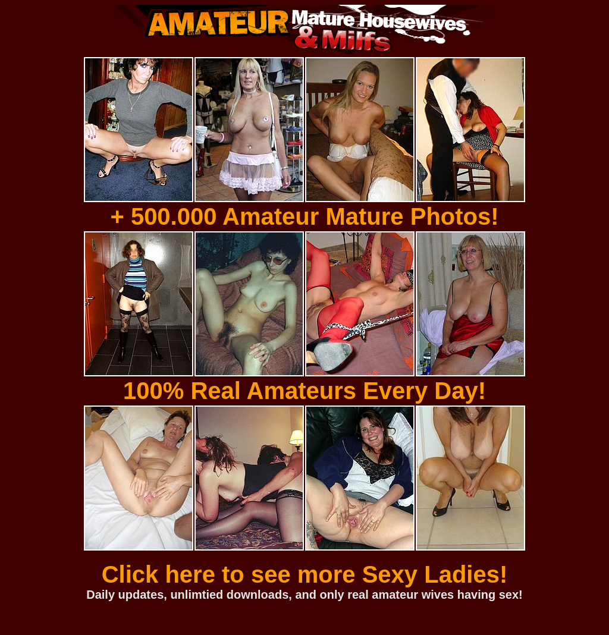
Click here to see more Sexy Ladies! (305, 574)
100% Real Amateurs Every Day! (304, 391)
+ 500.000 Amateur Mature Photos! (304, 216)
